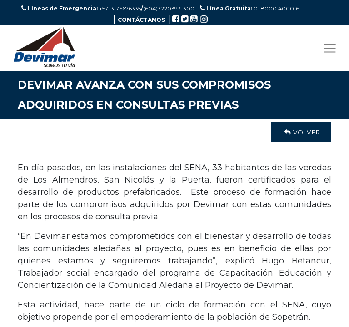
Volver (301, 132)
